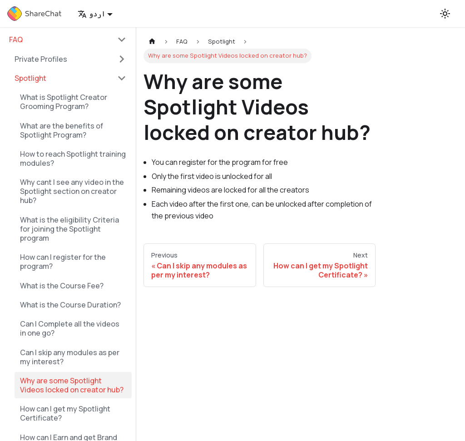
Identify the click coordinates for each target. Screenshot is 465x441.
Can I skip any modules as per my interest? (69, 357)
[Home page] (152, 42)
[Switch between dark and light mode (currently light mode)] (445, 13)
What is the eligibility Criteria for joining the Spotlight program (69, 229)
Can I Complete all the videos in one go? (69, 328)
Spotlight (30, 78)
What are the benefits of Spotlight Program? (61, 130)
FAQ (16, 40)
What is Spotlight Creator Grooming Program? (63, 101)
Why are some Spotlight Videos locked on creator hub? (72, 385)
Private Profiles (41, 59)
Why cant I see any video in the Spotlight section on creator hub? (72, 191)
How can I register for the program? (63, 261)
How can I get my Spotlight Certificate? (65, 413)
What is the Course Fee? (62, 286)
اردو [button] (91, 14)
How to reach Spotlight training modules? (73, 158)
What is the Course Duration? (70, 305)
